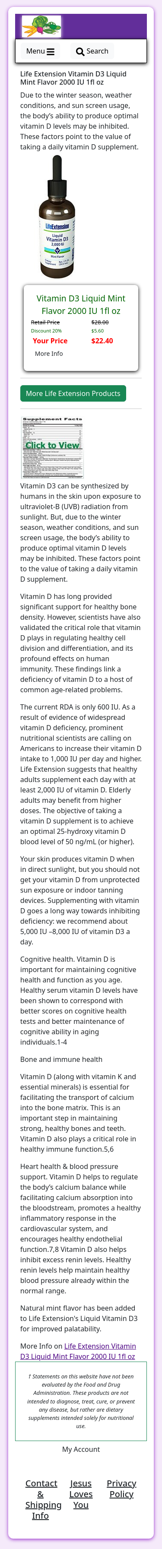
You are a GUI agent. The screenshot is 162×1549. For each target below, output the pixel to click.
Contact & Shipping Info (43, 1499)
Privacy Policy (121, 1488)
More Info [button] (49, 353)
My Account (81, 1449)
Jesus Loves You (80, 1494)
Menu (40, 51)
